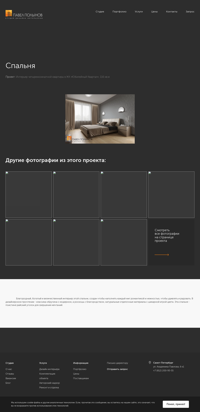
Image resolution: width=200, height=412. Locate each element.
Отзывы (10, 373)
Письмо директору (117, 363)
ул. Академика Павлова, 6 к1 (168, 366)
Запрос (190, 11)
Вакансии (11, 378)
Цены (154, 11)
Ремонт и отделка (49, 387)
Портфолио (119, 11)
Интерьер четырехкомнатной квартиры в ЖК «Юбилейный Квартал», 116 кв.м (63, 52)
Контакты (171, 11)
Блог (8, 382)
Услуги (139, 11)
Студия (100, 11)
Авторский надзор (49, 382)
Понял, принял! (176, 404)
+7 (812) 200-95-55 (163, 370)
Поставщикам (81, 378)
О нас (9, 369)
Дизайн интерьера (49, 369)
